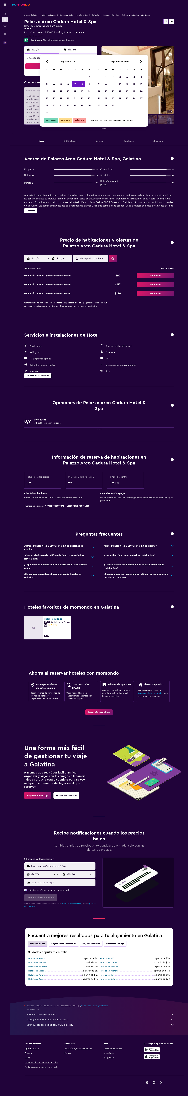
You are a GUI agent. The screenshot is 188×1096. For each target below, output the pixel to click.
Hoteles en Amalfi (36, 975)
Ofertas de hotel (30, 15)
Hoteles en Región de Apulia (87, 15)
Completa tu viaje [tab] (115, 944)
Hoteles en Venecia (37, 963)
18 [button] (54, 98)
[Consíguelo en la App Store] (152, 1056)
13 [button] (68, 91)
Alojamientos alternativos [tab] (63, 944)
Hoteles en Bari (107, 975)
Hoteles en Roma (36, 959)
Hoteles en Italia (66, 15)
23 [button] (89, 98)
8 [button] (82, 84)
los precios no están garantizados (94, 1006)
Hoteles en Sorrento (37, 967)
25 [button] (54, 105)
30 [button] (89, 105)
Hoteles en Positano (109, 971)
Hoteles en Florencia (109, 963)
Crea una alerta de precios (150, 693)
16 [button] (89, 91)
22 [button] (82, 98)
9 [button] (89, 84)
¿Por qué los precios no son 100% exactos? (100, 1025)
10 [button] (47, 91)
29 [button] (82, 105)
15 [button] (82, 91)
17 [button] (47, 98)
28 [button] (75, 105)
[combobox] (62, 866)
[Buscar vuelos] (5, 13)
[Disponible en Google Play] (152, 1049)
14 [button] (75, 91)
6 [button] (68, 84)
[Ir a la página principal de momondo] (20, 4)
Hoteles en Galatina (111, 15)
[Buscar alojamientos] (5, 20)
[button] (5, 4)
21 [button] (75, 98)
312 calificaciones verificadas (58, 40)
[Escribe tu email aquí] (62, 883)
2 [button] (89, 77)
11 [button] (54, 91)
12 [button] (61, 91)
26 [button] (61, 105)
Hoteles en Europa (48, 15)
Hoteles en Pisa (35, 979)
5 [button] (61, 84)
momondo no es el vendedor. (100, 1014)
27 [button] (68, 105)
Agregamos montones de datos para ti (100, 1019)
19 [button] (61, 98)
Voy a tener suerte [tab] (91, 944)
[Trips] (5, 34)
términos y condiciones (71, 903)
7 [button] (75, 84)
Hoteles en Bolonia (109, 979)
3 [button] (47, 84)
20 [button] (68, 98)
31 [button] (47, 112)
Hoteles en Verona (37, 971)
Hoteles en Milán (107, 959)
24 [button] (47, 105)
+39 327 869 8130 (33, 36)
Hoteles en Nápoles (109, 967)
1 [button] (82, 77)
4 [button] (54, 84)
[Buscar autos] (5, 26)
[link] (99, 712)
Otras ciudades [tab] (37, 944)
